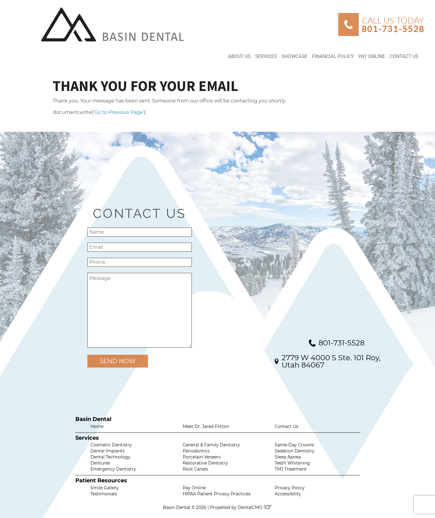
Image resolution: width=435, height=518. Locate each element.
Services (266, 56)
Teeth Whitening (292, 463)
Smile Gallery (104, 487)
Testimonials (103, 494)
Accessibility (288, 494)
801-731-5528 (342, 343)
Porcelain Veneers (202, 457)
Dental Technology (110, 457)
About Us (239, 56)
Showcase (294, 56)
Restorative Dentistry (205, 463)
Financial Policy (333, 56)
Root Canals (195, 469)
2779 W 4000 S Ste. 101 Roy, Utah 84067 (331, 361)
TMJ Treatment (291, 469)
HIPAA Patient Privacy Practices (216, 494)
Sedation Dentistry (295, 451)
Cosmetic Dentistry (111, 445)
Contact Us (404, 56)
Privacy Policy (290, 487)
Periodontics (196, 451)
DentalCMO (255, 507)
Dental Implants (107, 451)
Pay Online (371, 56)
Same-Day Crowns (294, 445)
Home (96, 426)
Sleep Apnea (288, 457)
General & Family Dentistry (211, 445)
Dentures (100, 463)
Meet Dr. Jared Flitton (206, 426)
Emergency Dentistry (113, 469)
